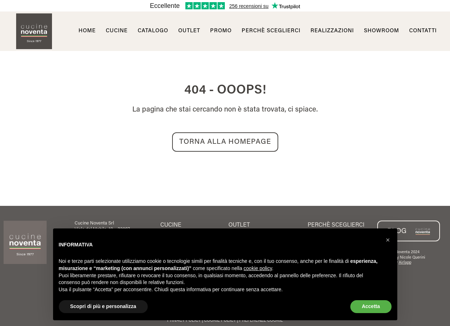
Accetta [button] (371, 306)
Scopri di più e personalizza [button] (103, 306)
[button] (388, 240)
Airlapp (405, 263)
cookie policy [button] (257, 268)
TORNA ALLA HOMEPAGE (225, 142)
